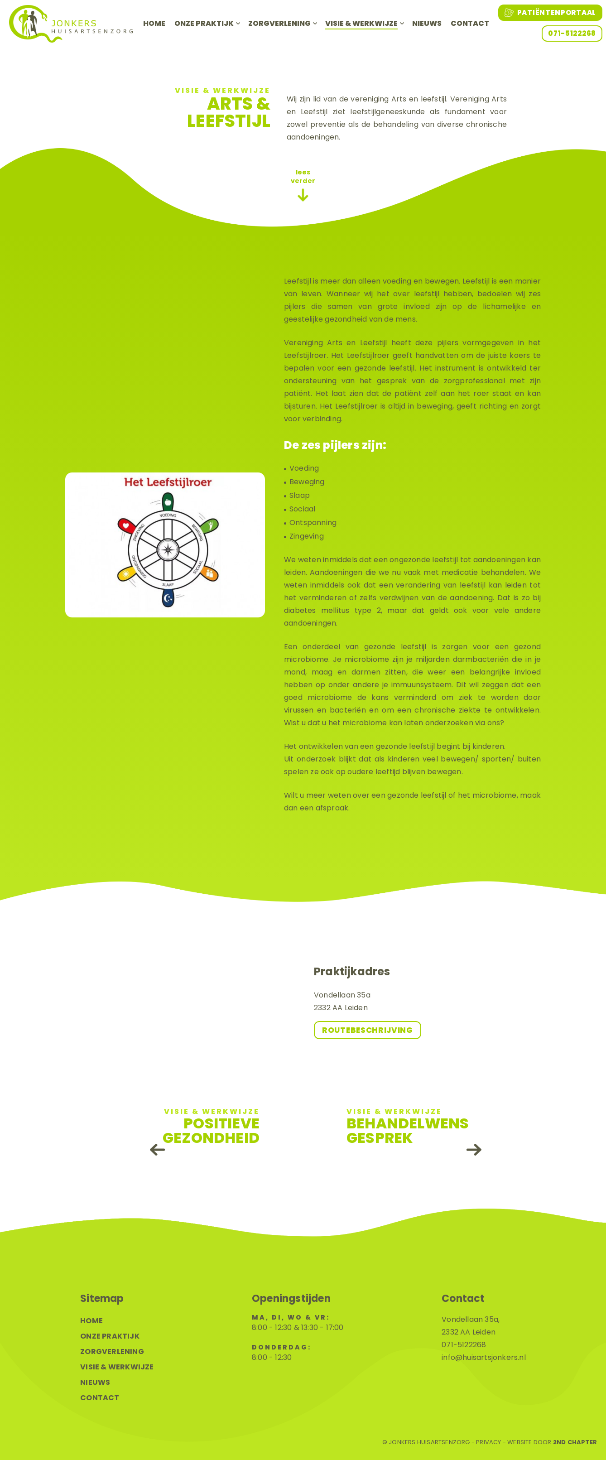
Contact (470, 23)
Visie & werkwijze (361, 23)
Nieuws (427, 23)
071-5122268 (572, 33)
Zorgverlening (279, 23)
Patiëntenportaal (550, 12)
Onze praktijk (204, 23)
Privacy (488, 1442)
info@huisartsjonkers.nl (484, 1357)
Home (154, 23)
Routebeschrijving (367, 1030)
